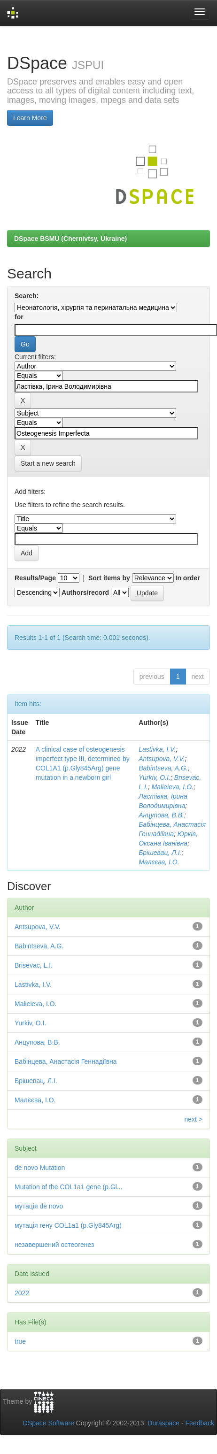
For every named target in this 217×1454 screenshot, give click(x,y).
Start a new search (48, 463)
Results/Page (35, 578)
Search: (27, 296)
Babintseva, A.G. (163, 768)
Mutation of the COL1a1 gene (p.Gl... (69, 1187)
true (20, 1341)
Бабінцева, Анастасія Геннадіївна (66, 1061)
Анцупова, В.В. (161, 815)
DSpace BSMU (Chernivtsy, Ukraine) (70, 238)
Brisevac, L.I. (34, 965)
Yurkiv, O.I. (154, 777)
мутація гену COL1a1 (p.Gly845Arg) (68, 1225)
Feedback (200, 1423)
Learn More (30, 118)
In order (188, 578)
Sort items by (109, 578)
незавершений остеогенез (54, 1244)
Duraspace (163, 1423)
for (19, 317)
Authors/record (85, 592)
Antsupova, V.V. (162, 758)
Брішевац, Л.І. (160, 852)
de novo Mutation (40, 1167)
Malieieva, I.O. (172, 787)
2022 (22, 1293)
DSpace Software (48, 1423)
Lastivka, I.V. (157, 749)
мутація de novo (39, 1206)
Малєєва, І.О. (159, 862)
